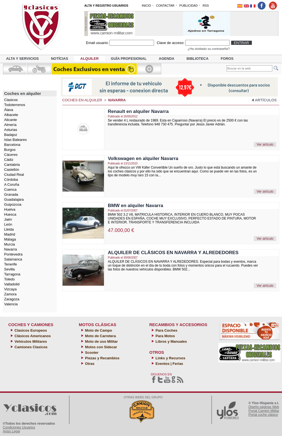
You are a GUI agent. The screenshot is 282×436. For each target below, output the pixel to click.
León (8, 224)
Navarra (10, 249)
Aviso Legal (11, 431)
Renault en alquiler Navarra (138, 111)
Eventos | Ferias (169, 364)
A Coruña (11, 184)
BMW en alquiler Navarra (135, 205)
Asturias (10, 130)
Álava (8, 110)
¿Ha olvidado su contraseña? (209, 48)
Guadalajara (14, 199)
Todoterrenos (14, 105)
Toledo (9, 279)
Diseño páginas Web (264, 407)
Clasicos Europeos (30, 330)
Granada (11, 194)
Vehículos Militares (30, 341)
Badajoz (10, 135)
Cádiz (8, 160)
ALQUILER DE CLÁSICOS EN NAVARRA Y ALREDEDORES (173, 252)
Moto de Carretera (100, 336)
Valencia (11, 304)
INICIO (146, 5)
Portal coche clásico (263, 415)
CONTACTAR (165, 5)
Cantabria (12, 164)
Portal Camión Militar (264, 411)
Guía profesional (129, 58)
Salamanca (13, 259)
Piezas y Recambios (101, 358)
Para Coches (166, 330)
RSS (206, 5)
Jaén (8, 219)
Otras (89, 364)
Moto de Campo (98, 330)
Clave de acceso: (170, 43)
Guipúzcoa (12, 204)
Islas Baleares (15, 140)
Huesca (10, 214)
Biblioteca (197, 58)
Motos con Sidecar (100, 347)
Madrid (9, 234)
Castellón (11, 169)
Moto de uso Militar (101, 341)
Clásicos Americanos (32, 336)
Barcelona (12, 145)
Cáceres (10, 155)
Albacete (11, 115)
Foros (227, 58)
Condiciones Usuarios (19, 427)
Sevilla (9, 269)
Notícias (59, 58)
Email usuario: (97, 43)
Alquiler (89, 58)
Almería (10, 125)
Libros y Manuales (171, 341)
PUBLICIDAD (188, 5)
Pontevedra (13, 254)
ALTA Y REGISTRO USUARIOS (106, 5)
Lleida (9, 229)
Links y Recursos (170, 358)
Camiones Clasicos (31, 347)
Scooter (91, 352)
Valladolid (11, 284)
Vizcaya (10, 289)
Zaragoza (11, 299)
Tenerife (10, 264)
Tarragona (12, 274)
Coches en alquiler (82, 100)
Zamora (10, 294)
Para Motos (165, 336)
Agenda (166, 58)
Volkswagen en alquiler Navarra (143, 158)
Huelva (9, 209)
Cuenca (10, 189)
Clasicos (11, 100)
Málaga (10, 239)
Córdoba (11, 179)
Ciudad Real (14, 174)
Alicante (10, 120)
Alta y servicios (22, 58)
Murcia (9, 244)
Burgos (9, 150)
